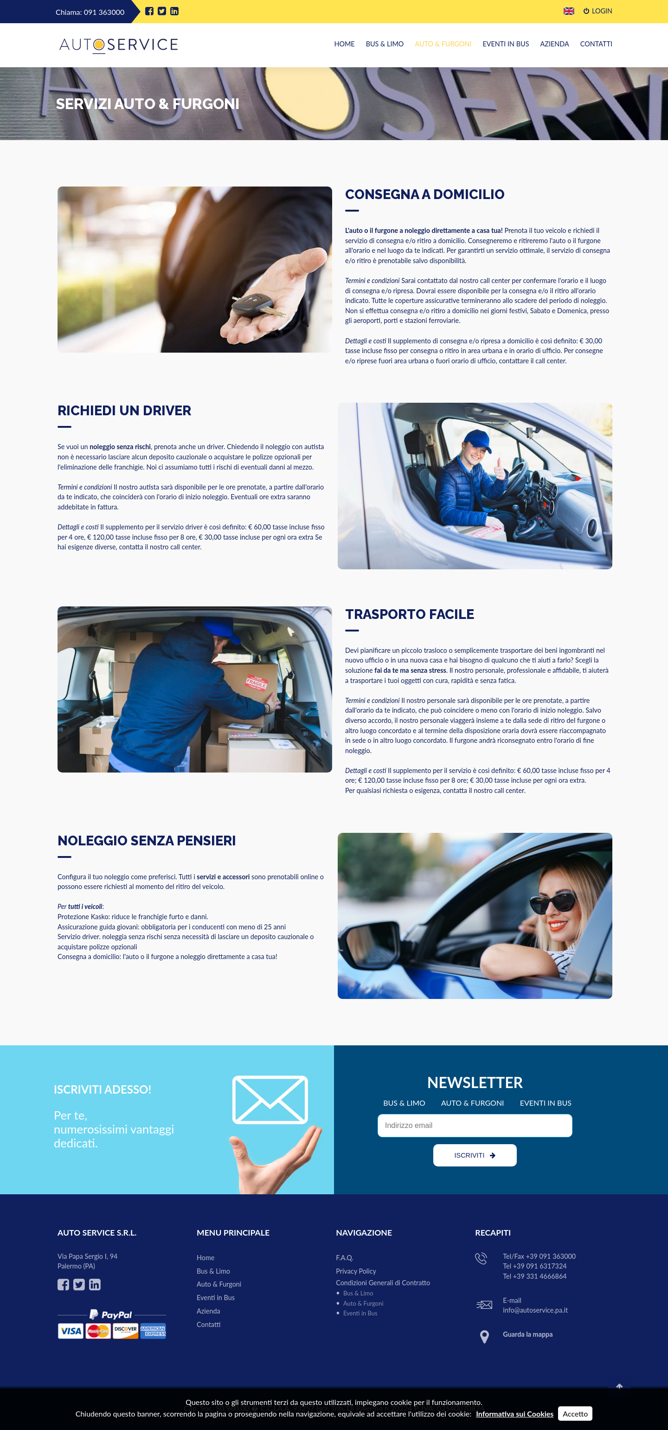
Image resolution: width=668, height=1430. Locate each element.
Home (344, 44)
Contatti (596, 44)
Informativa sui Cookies (514, 1413)
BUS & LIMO (404, 1102)
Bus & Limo (385, 44)
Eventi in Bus (506, 44)
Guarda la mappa (527, 1334)
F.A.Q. (344, 1258)
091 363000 (104, 11)
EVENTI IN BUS (546, 1102)
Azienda (554, 44)
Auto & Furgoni (443, 44)
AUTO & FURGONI (472, 1102)
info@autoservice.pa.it (535, 1310)
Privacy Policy (356, 1271)
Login (598, 11)
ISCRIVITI (475, 1155)
